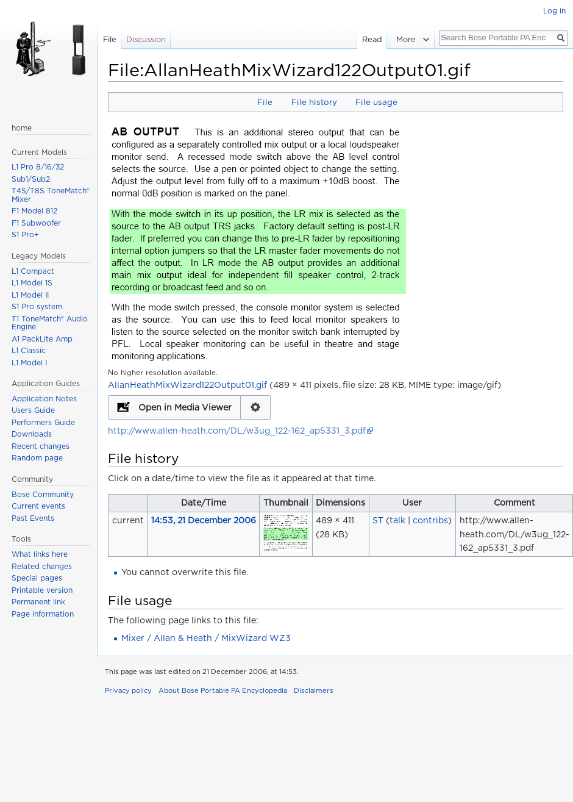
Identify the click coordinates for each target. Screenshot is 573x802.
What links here (40, 554)
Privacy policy (128, 690)
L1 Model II (30, 294)
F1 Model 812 (34, 210)
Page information (43, 613)
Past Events (33, 518)
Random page (37, 457)
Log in (554, 10)
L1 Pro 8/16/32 (38, 166)
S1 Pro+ (25, 234)
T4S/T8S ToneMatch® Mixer (51, 195)
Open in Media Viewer (185, 407)
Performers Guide (43, 422)
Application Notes (44, 398)
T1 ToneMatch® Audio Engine (50, 323)
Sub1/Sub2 (31, 179)
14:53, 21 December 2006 (203, 520)
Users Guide (33, 410)
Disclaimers (313, 690)
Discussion (146, 39)
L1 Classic (29, 350)
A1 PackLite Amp (42, 338)
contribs (430, 520)
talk (397, 520)
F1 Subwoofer (36, 222)
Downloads (32, 434)
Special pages (37, 577)
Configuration (256, 407)
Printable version (42, 590)
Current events (38, 505)
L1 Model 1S (32, 282)
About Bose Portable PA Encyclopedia (222, 690)
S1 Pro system (37, 306)
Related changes (42, 566)
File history (314, 102)
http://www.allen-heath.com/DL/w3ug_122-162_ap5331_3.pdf (237, 430)
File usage (376, 102)
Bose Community (43, 494)
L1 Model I (29, 362)
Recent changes (40, 446)
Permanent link (38, 601)
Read (373, 39)
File (264, 102)
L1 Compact (33, 271)
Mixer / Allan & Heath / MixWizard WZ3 (206, 638)
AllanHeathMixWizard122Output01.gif (187, 385)
